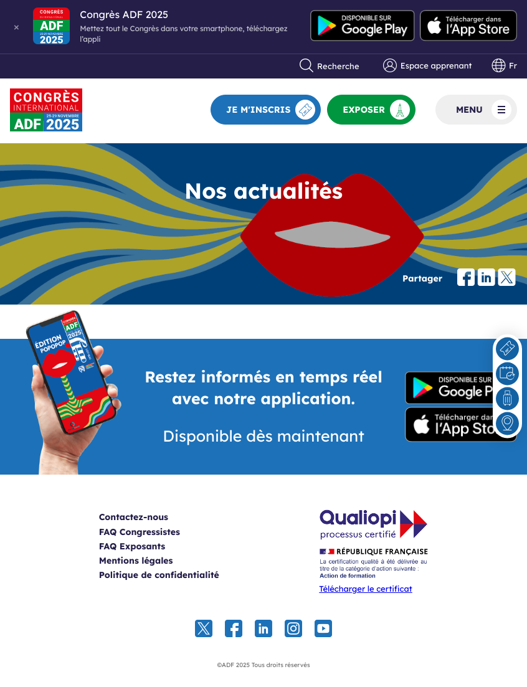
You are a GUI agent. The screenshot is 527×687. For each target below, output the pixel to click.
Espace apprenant (427, 66)
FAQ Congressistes (139, 532)
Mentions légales (136, 560)
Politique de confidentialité (159, 574)
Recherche (329, 66)
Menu (483, 110)
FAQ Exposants (132, 546)
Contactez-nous (133, 517)
